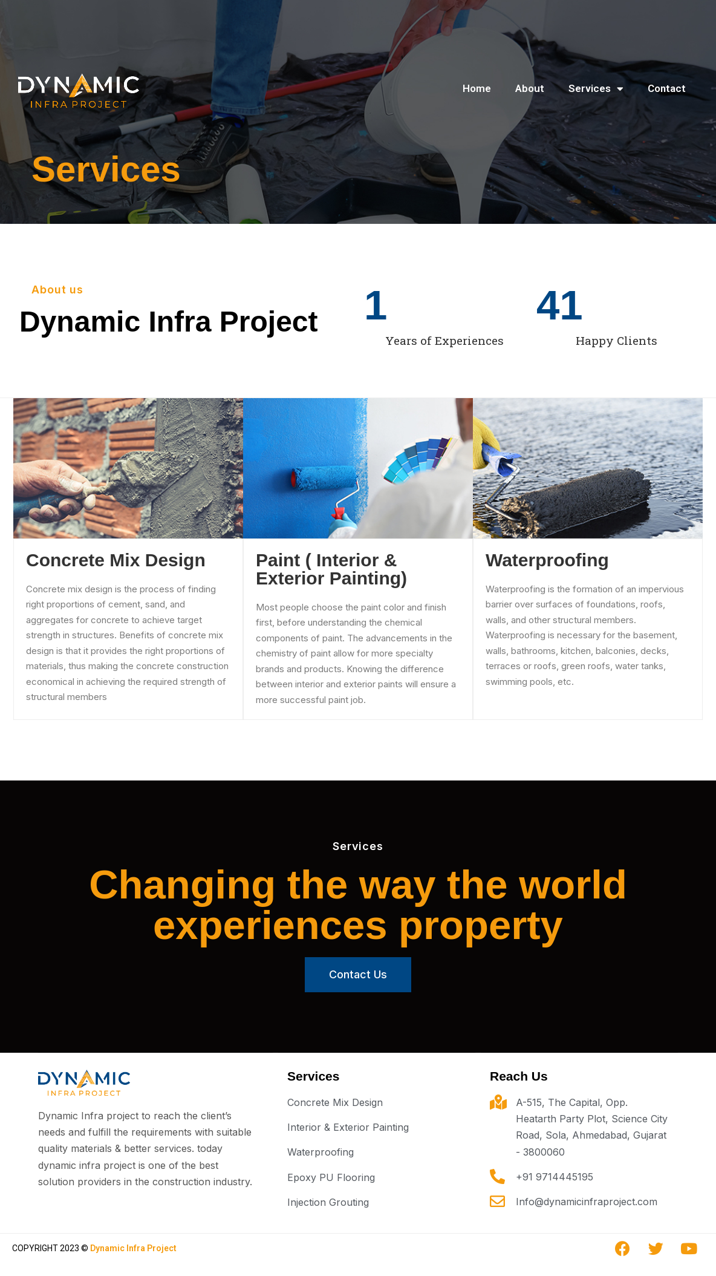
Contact (667, 88)
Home (477, 88)
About (529, 88)
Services (595, 88)
